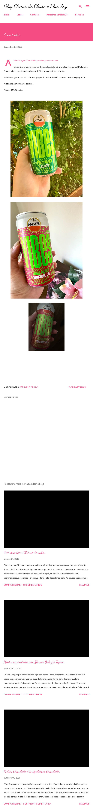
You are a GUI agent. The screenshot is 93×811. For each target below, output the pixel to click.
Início (6, 14)
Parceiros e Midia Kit (57, 14)
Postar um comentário (37, 803)
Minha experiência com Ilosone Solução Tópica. (34, 662)
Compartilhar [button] (77, 387)
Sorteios (79, 14)
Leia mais (84, 585)
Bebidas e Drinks (29, 387)
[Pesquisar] (80, 5)
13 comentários (32, 585)
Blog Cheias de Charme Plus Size (36, 6)
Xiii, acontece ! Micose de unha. (24, 552)
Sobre (19, 14)
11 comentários (32, 694)
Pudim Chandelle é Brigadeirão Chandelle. (32, 771)
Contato (34, 14)
